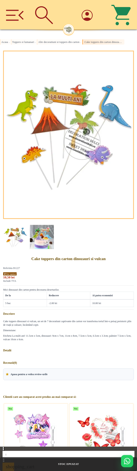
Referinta (8, 268)
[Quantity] (68, 454)
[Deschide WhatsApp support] (127, 461)
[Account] (93, 15)
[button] (68, 374)
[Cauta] (44, 14)
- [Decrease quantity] (3, 448)
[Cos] (122, 14)
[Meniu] (14, 14)
